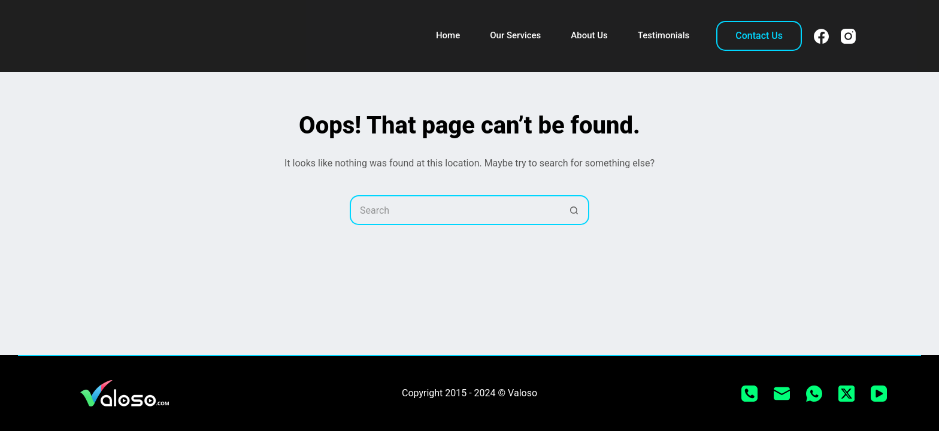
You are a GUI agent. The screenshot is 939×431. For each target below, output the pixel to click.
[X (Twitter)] (846, 394)
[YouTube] (879, 394)
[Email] (782, 394)
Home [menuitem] (448, 35)
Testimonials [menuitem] (663, 35)
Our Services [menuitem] (515, 35)
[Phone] (749, 394)
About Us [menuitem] (589, 35)
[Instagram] (848, 36)
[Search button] (574, 210)
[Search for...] (454, 210)
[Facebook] (821, 36)
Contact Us (759, 35)
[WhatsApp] (814, 394)
